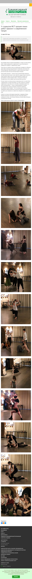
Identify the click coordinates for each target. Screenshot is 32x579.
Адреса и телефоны (6, 566)
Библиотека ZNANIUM (5, 554)
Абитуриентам (4, 540)
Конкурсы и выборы (5, 537)
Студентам (3, 541)
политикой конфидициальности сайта (19, 572)
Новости (8, 21)
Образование (4, 530)
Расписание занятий (5, 543)
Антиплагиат (4, 557)
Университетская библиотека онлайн (9, 552)
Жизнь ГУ (3, 533)
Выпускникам (4, 534)
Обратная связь (4, 564)
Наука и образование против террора (9, 559)
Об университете (5, 528)
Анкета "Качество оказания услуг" (9, 560)
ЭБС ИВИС (3, 556)
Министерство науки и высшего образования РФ (12, 548)
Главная (2, 21)
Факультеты (13, 21)
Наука (2, 531)
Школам (3, 546)
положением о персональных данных (16, 573)
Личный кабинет (4, 544)
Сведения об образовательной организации (11, 536)
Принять (16, 576)
